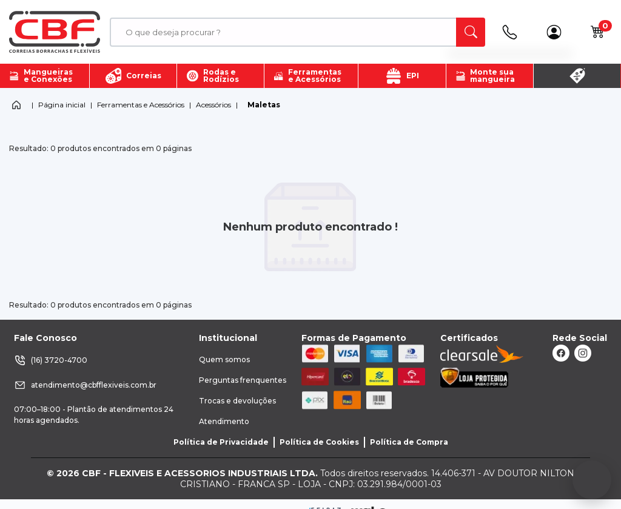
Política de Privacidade (221, 442)
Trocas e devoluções (237, 400)
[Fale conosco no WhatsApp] (591, 479)
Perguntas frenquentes (242, 380)
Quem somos (224, 359)
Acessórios (213, 104)
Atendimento (224, 421)
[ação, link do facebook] (560, 353)
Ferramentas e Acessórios (140, 104)
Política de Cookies (319, 442)
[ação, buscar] (470, 32)
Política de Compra (409, 442)
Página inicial (62, 104)
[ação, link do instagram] (582, 353)
